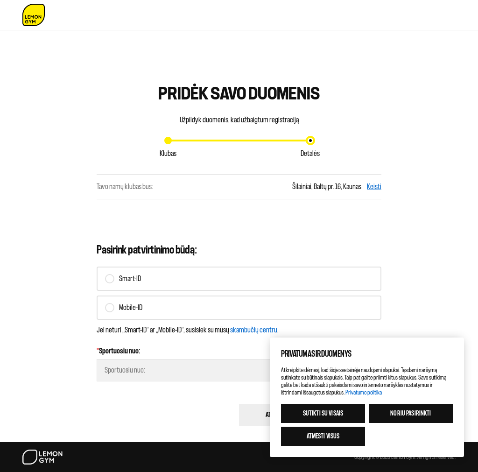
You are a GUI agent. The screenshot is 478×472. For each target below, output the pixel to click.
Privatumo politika (363, 392)
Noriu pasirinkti (410, 413)
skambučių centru (253, 330)
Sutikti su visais (323, 413)
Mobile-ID (130, 307)
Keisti (374, 186)
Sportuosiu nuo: (119, 351)
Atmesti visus (323, 436)
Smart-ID (130, 278)
